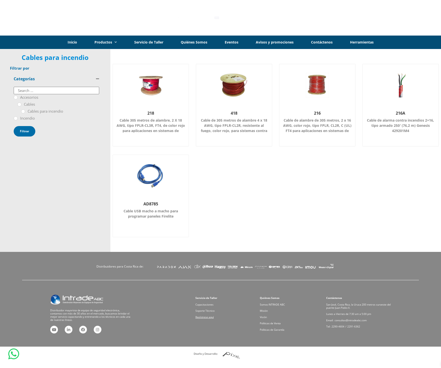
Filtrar (24, 131)
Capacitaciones (210, 308)
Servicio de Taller (148, 42)
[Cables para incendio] (23, 111)
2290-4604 (346, 322)
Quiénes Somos (194, 42)
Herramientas (362, 42)
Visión (271, 316)
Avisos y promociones (275, 42)
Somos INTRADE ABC (277, 308)
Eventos (231, 42)
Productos (105, 42)
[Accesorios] (16, 97)
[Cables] (19, 104)
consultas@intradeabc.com (354, 318)
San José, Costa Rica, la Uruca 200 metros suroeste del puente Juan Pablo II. (359, 309)
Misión (271, 312)
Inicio (72, 42)
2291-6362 (356, 322)
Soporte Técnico (211, 312)
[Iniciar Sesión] (380, 18)
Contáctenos (322, 42)
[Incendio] (16, 118)
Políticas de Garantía (277, 324)
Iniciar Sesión (401, 17)
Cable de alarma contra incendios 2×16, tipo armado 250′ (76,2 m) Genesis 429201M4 (400, 125)
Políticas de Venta (275, 320)
